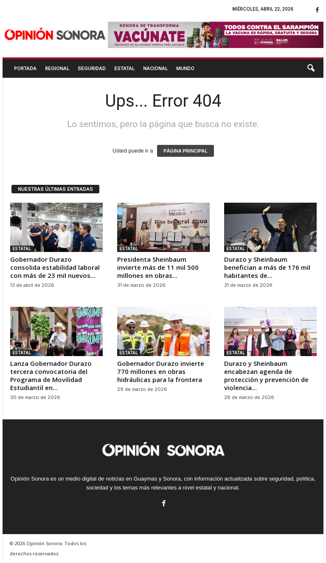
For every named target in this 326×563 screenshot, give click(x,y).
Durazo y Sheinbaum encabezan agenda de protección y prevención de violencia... (266, 375)
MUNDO (185, 68)
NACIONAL (155, 68)
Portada (25, 68)
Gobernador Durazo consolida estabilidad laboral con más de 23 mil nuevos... (55, 267)
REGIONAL (57, 68)
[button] (310, 68)
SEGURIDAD (92, 68)
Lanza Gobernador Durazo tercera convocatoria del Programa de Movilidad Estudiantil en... (51, 375)
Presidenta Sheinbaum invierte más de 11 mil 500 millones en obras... (158, 267)
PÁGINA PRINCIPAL (185, 150)
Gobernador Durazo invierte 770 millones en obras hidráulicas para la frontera (160, 371)
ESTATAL (124, 68)
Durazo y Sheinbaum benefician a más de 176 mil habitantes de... (267, 267)
